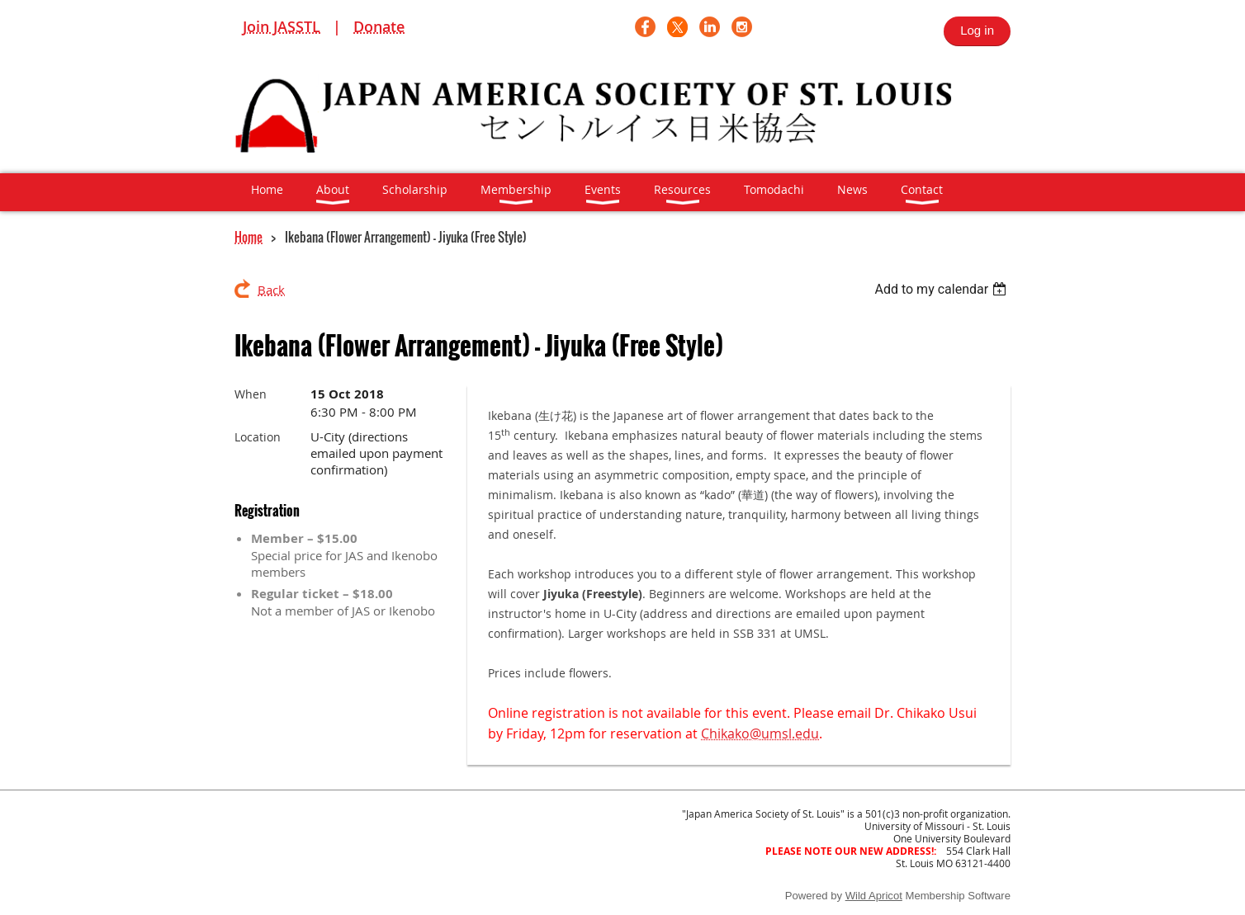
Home (248, 237)
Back (271, 289)
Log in (977, 30)
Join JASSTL (281, 26)
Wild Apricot (873, 895)
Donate (379, 26)
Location (257, 437)
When (250, 394)
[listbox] (942, 289)
